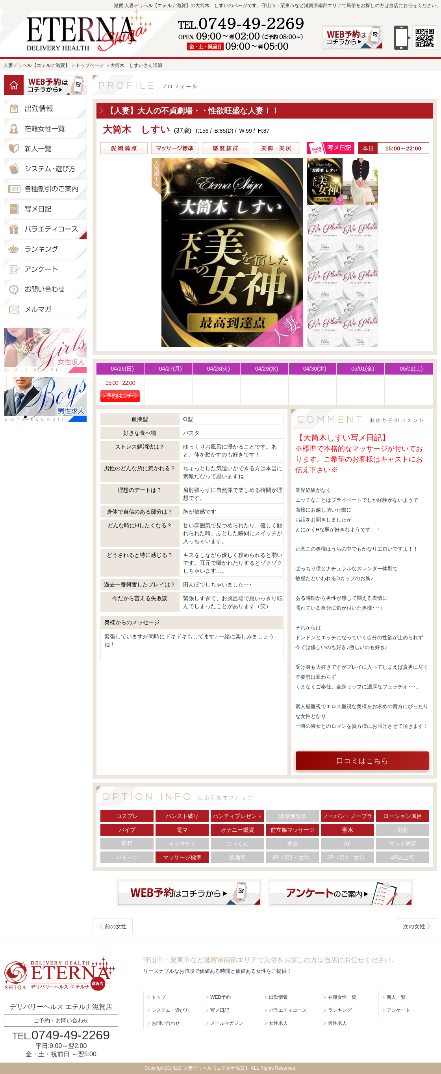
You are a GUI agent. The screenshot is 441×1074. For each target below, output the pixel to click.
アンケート (398, 1010)
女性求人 (278, 1023)
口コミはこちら (362, 761)
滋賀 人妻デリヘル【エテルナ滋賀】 (210, 1068)
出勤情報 (278, 997)
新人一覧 (396, 997)
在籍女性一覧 (342, 997)
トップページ (90, 65)
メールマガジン (226, 1023)
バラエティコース (288, 1010)
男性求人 (337, 1023)
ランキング (340, 1010)
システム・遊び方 (170, 1010)
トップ (159, 997)
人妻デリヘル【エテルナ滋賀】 (37, 65)
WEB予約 (220, 997)
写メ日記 (219, 1010)
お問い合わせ (166, 1023)
